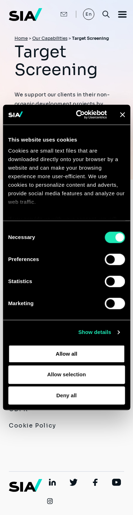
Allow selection (66, 375)
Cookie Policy (32, 425)
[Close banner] (122, 114)
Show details (94, 332)
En (88, 14)
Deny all (66, 395)
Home (21, 38)
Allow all (66, 354)
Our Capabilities (49, 38)
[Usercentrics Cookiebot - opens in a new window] (79, 114)
